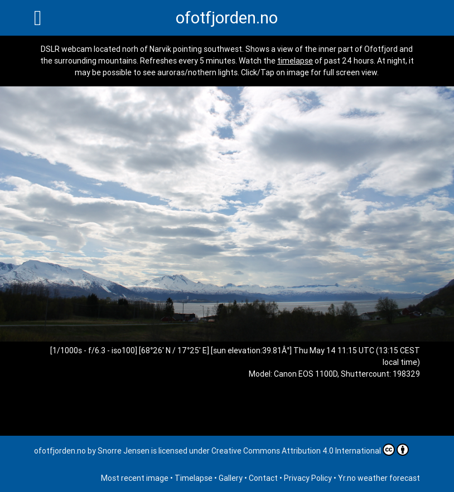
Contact (263, 478)
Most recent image (134, 478)
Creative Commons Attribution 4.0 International (310, 450)
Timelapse (193, 478)
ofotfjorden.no (227, 18)
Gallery (231, 478)
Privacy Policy (308, 478)
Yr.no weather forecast (379, 478)
